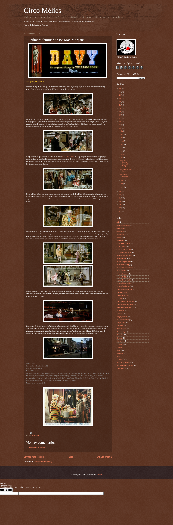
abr (122, 157)
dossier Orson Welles (124, 280)
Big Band (120, 237)
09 (120, 204)
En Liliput (120, 298)
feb (122, 184)
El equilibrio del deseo (124, 289)
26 (120, 88)
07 (120, 211)
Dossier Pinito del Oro (124, 283)
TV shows (120, 359)
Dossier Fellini (121, 271)
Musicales (120, 335)
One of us (120, 341)
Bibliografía (120, 234)
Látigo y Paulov (122, 317)
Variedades (35, 435)
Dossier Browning (123, 265)
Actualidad (120, 228)
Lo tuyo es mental (123, 320)
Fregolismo (120, 310)
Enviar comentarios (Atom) (43, 462)
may (122, 154)
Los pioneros (121, 323)
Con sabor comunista (124, 253)
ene (122, 187)
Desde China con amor (124, 256)
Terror (119, 356)
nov (122, 134)
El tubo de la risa (122, 295)
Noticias (119, 338)
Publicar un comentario (37, 447)
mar (122, 180)
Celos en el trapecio (123, 243)
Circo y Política (122, 246)
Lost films (120, 326)
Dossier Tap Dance (123, 286)
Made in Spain (121, 329)
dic (122, 131)
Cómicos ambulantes (124, 249)
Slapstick (120, 353)
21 (120, 105)
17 (120, 118)
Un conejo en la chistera (125, 365)
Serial (118, 350)
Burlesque (120, 240)
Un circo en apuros (123, 362)
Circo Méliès (42, 10)
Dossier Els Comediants (125, 268)
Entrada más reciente (34, 457)
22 (120, 102)
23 (120, 98)
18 (120, 115)
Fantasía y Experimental (125, 304)
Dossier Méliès (122, 277)
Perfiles (119, 347)
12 (120, 194)
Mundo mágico (122, 332)
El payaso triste (122, 292)
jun (122, 151)
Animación (120, 231)
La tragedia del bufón (125, 170)
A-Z (118, 222)
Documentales (121, 259)
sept (122, 141)
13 (120, 191)
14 (120, 128)
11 (120, 198)
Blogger (99, 474)
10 (120, 201)
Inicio (70, 457)
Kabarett (119, 313)
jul (122, 147)
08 (120, 208)
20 (120, 108)
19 (120, 111)
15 (120, 125)
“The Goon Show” (68, 157)
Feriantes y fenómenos (124, 307)
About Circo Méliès (123, 225)
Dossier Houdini (122, 274)
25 (120, 92)
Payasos (119, 344)
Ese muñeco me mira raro (125, 301)
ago (122, 144)
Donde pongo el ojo (123, 262)
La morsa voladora (124, 175)
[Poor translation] (9, 490)
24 (120, 95)
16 (120, 121)
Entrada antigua (104, 457)
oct (122, 138)
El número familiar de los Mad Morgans (124, 163)
